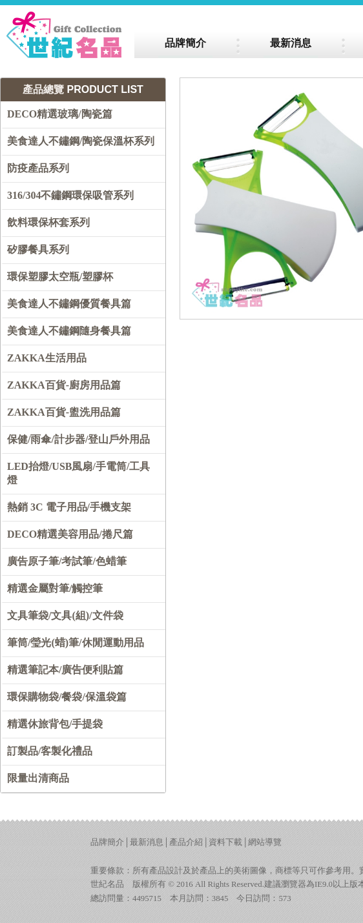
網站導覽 (265, 842)
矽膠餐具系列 (38, 249)
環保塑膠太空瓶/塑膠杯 (60, 276)
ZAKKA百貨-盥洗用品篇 (64, 412)
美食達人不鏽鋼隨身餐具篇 (69, 330)
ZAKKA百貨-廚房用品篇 (64, 385)
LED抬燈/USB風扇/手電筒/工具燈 (78, 473)
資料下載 (225, 842)
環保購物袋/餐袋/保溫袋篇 (67, 696)
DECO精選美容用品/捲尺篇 (70, 534)
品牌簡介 (107, 842)
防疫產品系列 (38, 168)
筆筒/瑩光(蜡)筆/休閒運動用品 (75, 642)
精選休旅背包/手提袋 (55, 723)
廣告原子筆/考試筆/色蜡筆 (67, 561)
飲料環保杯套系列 (48, 222)
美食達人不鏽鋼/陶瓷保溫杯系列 (80, 141)
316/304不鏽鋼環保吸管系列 (70, 195)
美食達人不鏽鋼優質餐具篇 (69, 303)
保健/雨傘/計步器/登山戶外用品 (78, 439)
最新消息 (146, 842)
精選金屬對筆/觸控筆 (55, 588)
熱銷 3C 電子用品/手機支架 (69, 507)
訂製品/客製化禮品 (49, 751)
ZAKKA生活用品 (47, 357)
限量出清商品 (38, 778)
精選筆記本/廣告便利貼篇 (65, 669)
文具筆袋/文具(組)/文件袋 (65, 615)
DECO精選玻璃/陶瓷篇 (59, 113)
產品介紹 (186, 842)
